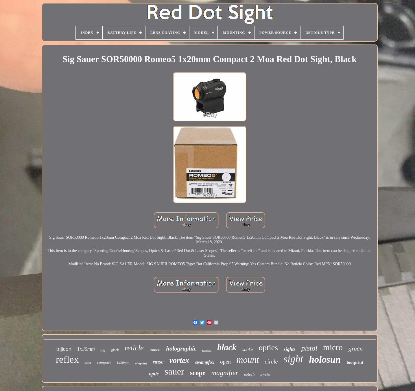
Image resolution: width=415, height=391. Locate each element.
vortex (179, 360)
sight (293, 359)
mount (248, 360)
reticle (134, 348)
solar (87, 363)
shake (247, 349)
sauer (174, 371)
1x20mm (123, 362)
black (227, 347)
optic (154, 374)
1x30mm (86, 349)
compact (104, 362)
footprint (354, 362)
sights (290, 349)
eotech (249, 374)
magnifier (224, 373)
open (225, 362)
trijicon (63, 349)
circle (271, 361)
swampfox (204, 362)
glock (115, 350)
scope (198, 373)
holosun (325, 359)
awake (265, 374)
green (355, 348)
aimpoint (141, 363)
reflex (67, 359)
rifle (103, 350)
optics (268, 347)
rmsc (157, 362)
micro (333, 347)
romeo (155, 349)
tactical (206, 350)
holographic (181, 348)
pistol (309, 348)
